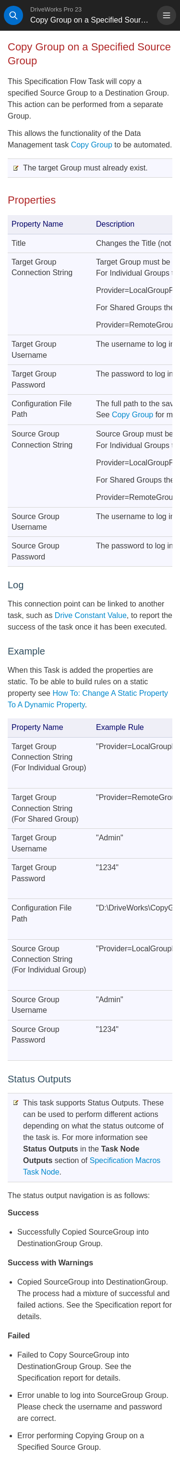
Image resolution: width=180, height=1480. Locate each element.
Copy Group (91, 145)
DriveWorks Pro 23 (56, 9)
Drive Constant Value (91, 615)
